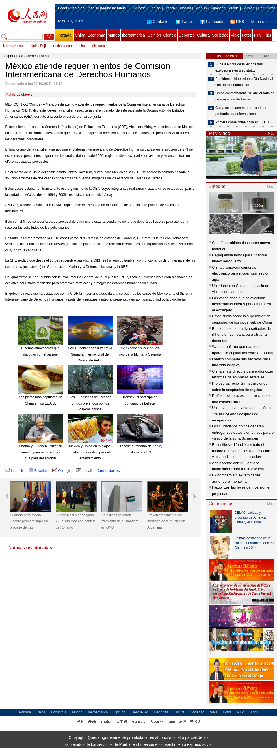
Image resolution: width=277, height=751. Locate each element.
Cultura (203, 35)
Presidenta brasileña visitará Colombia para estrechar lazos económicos (85, 46)
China (80, 35)
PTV (257, 35)
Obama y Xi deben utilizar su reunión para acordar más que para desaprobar (40, 452)
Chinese (139, 8)
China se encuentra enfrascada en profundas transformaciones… (241, 111)
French (169, 8)
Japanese (218, 8)
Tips (267, 35)
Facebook (211, 21)
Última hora (12, 46)
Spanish (200, 8)
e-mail (84, 471)
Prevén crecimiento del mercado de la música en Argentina (166, 521)
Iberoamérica (133, 35)
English (155, 8)
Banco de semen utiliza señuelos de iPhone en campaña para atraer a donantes (241, 334)
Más (271, 134)
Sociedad (220, 35)
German (248, 8)
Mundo (114, 35)
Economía (96, 35)
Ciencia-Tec (140, 712)
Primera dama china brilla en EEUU (242, 122)
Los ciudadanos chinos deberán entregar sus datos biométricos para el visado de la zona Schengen (243, 432)
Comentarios (108, 470)
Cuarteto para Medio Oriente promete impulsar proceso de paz (29, 521)
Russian (185, 8)
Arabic (234, 8)
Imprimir (14, 471)
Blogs (254, 712)
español (10, 56)
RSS (237, 21)
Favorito (38, 471)
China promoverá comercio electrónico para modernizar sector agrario (240, 273)
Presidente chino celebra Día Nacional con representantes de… (244, 82)
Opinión (154, 35)
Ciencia (169, 35)
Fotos (247, 35)
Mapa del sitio (263, 21)
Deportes (187, 35)
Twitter (184, 21)
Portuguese (267, 8)
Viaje (235, 35)
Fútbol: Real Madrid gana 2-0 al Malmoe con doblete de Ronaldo (76, 521)
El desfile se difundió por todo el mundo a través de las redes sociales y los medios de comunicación (242, 450)
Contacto (157, 21)
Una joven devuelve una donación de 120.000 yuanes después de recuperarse (242, 414)
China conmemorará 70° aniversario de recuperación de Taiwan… (244, 96)
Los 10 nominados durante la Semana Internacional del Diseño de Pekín (90, 354)
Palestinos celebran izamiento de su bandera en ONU (119, 521)
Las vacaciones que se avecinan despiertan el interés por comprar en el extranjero (241, 304)
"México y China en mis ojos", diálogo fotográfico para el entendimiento (90, 452)
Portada (64, 35)
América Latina (36, 56)
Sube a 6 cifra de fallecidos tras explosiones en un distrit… (239, 67)
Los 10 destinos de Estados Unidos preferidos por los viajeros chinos (90, 403)
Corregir (61, 471)
